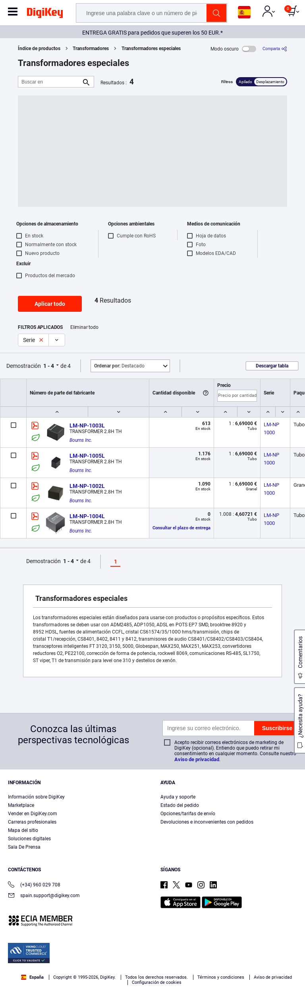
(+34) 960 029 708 (34, 885)
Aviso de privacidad (196, 759)
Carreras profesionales (32, 822)
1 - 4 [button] (48, 366)
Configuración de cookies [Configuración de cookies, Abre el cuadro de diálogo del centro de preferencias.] (77, 978)
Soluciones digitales (29, 838)
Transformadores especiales (151, 48)
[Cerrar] (292, 931)
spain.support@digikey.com (44, 896)
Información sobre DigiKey (36, 797)
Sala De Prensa (24, 847)
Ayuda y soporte (177, 797)
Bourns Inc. (80, 440)
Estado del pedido (179, 805)
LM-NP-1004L (87, 516)
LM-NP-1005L (87, 456)
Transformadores (91, 48)
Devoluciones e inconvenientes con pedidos (206, 822)
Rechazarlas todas (217, 978)
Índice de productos (39, 48)
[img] (45, 14)
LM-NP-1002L (87, 486)
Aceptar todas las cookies (151, 978)
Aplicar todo (50, 304)
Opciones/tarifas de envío (187, 813)
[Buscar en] (49, 81)
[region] (152, 955)
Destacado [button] (119, 366)
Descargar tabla (272, 366)
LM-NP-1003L (87, 425)
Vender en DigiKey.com (32, 813)
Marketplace (21, 805)
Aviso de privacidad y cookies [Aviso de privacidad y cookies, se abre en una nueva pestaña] (55, 962)
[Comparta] (275, 49)
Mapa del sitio (23, 830)
